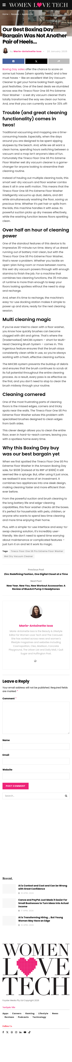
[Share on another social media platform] (59, 61)
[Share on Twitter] (36, 61)
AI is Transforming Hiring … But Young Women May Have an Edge (40, 925)
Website (7, 775)
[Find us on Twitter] (7, 1038)
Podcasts (23, 1023)
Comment (9, 704)
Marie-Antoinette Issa (28, 51)
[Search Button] (66, 801)
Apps (5, 1019)
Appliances (27, 14)
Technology (39, 1023)
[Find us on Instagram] (16, 1038)
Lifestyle (43, 1019)
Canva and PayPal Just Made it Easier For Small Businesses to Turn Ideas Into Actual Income (43, 909)
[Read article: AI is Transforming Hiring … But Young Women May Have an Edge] (9, 926)
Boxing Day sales (13, 69)
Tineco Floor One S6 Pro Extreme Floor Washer (37, 551)
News (55, 1019)
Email (5, 760)
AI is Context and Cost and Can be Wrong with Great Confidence (42, 893)
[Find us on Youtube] (25, 1038)
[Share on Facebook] (13, 61)
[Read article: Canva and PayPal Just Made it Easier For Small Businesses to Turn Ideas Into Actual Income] (9, 909)
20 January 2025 (57, 51)
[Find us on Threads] (12, 1038)
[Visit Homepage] (38, 5)
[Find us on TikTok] (29, 1038)
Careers (17, 1019)
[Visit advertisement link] (36, 843)
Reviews (15, 14)
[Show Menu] (4, 5)
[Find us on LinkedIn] (20, 1038)
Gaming (30, 1019)
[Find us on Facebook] (3, 1038)
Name (6, 746)
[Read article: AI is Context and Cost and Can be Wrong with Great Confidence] (9, 894)
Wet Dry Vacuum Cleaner (18, 556)
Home (5, 14)
